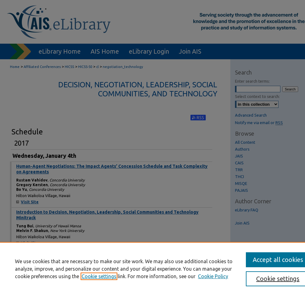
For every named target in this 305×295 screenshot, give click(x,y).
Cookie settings (99, 276)
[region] (152, 268)
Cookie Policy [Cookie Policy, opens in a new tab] (213, 276)
